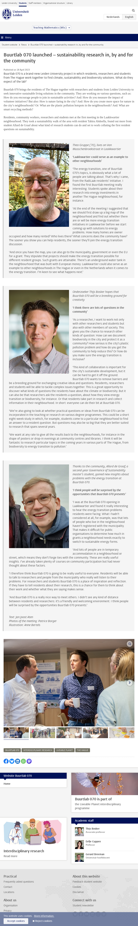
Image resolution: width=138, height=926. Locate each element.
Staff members (35, 3)
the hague (82, 750)
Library (70, 3)
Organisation (11, 905)
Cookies (77, 887)
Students (23, 3)
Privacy (8, 910)
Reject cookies (43, 921)
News (24, 44)
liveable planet (64, 750)
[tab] (16, 732)
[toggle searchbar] (133, 10)
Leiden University (9, 3)
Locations (9, 892)
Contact (8, 887)
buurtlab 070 (12, 750)
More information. (44, 916)
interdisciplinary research (37, 750)
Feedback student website (87, 881)
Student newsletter (83, 905)
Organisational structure (54, 3)
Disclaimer (78, 892)
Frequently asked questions (19, 881)
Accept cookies (16, 921)
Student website (9, 44)
